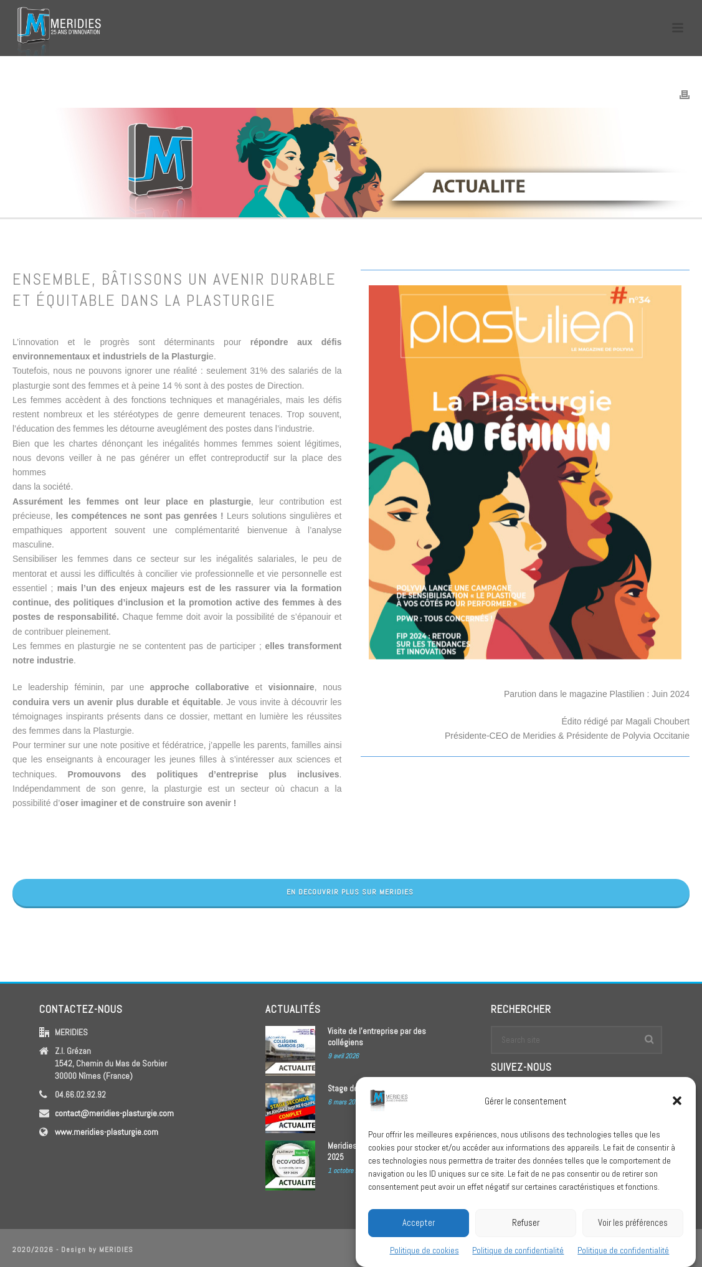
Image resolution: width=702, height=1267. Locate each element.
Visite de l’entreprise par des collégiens (377, 1037)
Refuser (525, 1235)
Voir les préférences (633, 1235)
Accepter (418, 1235)
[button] (677, 1114)
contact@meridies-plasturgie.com (114, 1113)
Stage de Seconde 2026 (368, 1088)
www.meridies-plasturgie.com (106, 1131)
